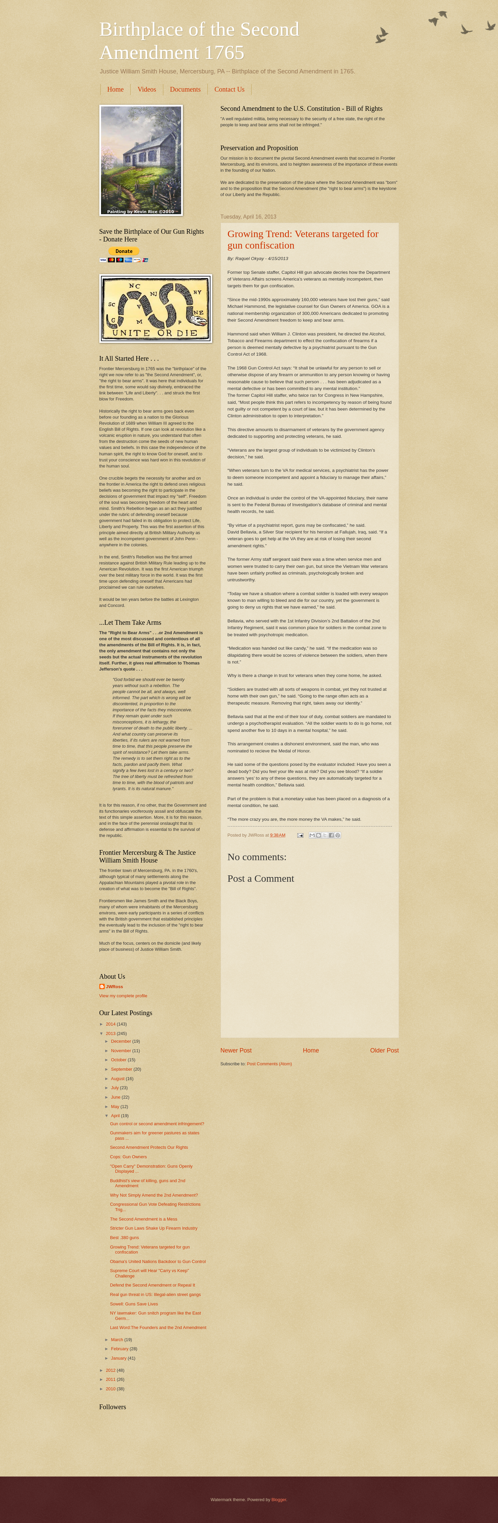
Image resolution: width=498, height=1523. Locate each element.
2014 (111, 1024)
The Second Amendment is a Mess (143, 1219)
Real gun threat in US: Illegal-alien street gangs (155, 1294)
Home (115, 89)
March (117, 1339)
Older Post (384, 1050)
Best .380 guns (124, 1237)
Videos (146, 89)
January (119, 1358)
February (120, 1348)
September (122, 1069)
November (121, 1050)
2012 (111, 1370)
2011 (111, 1379)
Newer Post (236, 1050)
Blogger (278, 1499)
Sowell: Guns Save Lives (134, 1303)
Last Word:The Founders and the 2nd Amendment (158, 1327)
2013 (111, 1033)
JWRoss (114, 986)
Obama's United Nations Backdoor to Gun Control (158, 1261)
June (116, 1097)
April (116, 1115)
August (118, 1078)
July (115, 1087)
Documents (185, 89)
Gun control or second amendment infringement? (157, 1123)
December (121, 1041)
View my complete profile (123, 995)
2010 (111, 1388)
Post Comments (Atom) (269, 1063)
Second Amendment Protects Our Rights (149, 1147)
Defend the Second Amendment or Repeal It (152, 1285)
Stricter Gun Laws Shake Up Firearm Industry (154, 1228)
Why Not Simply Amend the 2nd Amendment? (154, 1195)
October (119, 1059)
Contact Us (229, 89)
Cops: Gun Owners (128, 1156)
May (116, 1106)
